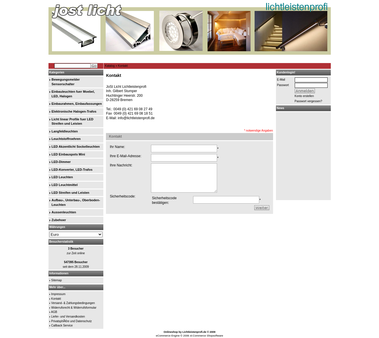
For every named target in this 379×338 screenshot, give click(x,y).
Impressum (58, 294)
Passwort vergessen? (308, 101)
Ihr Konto (288, 58)
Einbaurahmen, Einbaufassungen (77, 103)
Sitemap (56, 280)
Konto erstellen (304, 96)
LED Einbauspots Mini (68, 154)
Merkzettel (304, 58)
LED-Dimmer (61, 162)
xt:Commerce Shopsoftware (206, 335)
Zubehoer (59, 220)
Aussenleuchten (64, 212)
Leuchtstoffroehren (66, 138)
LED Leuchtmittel (65, 185)
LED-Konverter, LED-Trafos (72, 169)
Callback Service (61, 325)
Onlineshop (171, 332)
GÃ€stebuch (118, 58)
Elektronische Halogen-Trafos (74, 111)
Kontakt (123, 65)
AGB (54, 312)
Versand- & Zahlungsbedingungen (73, 303)
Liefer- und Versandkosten (68, 316)
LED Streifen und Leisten (70, 192)
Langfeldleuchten (65, 131)
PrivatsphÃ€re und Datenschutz (71, 321)
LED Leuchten (62, 177)
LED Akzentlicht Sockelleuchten (76, 146)
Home (97, 58)
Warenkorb (320, 58)
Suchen (140, 58)
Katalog (110, 65)
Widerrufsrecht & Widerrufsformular (73, 307)
